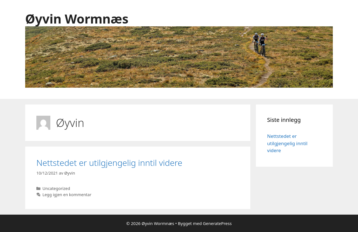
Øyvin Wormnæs (76, 18)
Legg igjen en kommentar (67, 194)
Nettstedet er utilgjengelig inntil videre (109, 162)
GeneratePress (217, 223)
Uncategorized (56, 188)
